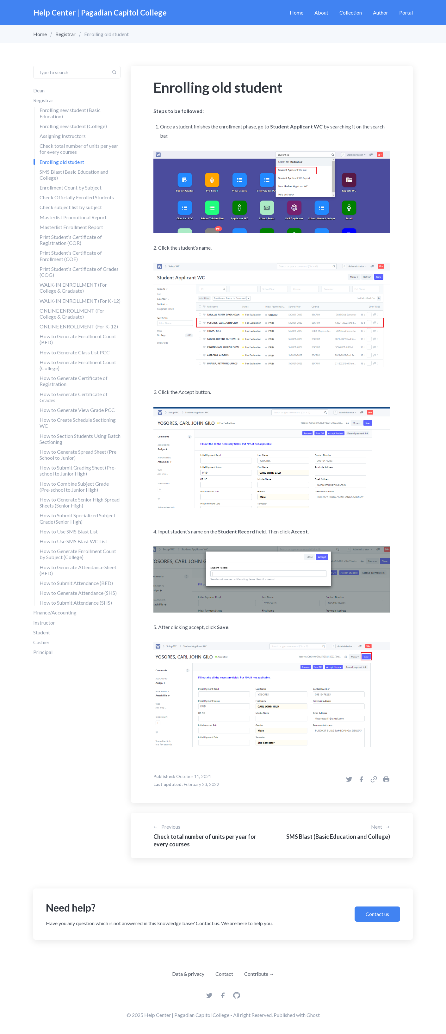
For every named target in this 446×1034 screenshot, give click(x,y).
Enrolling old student (62, 162)
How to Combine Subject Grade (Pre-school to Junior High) (74, 487)
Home (296, 12)
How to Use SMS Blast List (69, 531)
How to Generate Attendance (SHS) (78, 593)
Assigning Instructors (63, 136)
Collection (350, 12)
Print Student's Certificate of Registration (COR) (71, 240)
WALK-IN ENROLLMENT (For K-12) (80, 301)
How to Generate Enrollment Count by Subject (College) (78, 554)
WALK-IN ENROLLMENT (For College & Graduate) (73, 288)
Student (41, 632)
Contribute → (259, 974)
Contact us (377, 914)
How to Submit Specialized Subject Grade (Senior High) (77, 518)
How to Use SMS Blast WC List (73, 541)
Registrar (65, 34)
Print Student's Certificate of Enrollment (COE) (71, 256)
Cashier (41, 642)
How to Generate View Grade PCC (77, 410)
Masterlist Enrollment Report (71, 227)
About (321, 12)
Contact (224, 974)
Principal (43, 652)
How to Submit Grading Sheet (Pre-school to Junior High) (78, 470)
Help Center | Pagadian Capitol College (100, 12)
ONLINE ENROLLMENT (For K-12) (79, 326)
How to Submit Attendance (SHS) (76, 603)
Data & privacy (188, 974)
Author (380, 12)
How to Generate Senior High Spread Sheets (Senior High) (80, 502)
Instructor (44, 623)
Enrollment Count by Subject (71, 187)
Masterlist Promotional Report (73, 217)
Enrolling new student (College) (73, 126)
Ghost (313, 1015)
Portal (406, 12)
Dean (39, 90)
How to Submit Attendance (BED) (76, 583)
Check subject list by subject (71, 207)
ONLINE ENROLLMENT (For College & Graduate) (72, 314)
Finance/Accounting (55, 612)
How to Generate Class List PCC (75, 352)
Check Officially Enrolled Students (77, 197)
